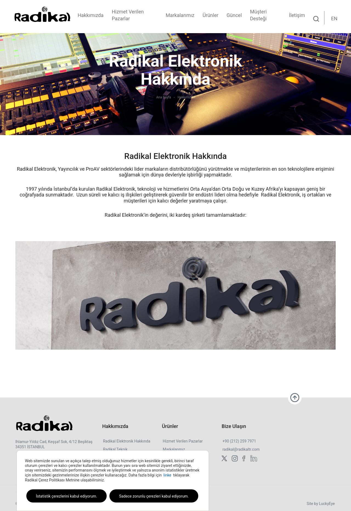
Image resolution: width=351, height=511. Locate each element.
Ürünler (211, 15)
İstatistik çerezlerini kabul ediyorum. (66, 496)
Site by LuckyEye (321, 503)
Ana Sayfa (163, 97)
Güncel (234, 15)
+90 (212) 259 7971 (239, 441)
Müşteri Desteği (258, 15)
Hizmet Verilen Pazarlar (128, 15)
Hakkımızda (90, 15)
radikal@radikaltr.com (240, 449)
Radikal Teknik (115, 449)
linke (167, 475)
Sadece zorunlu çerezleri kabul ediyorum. (154, 496)
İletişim (297, 15)
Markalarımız (180, 15)
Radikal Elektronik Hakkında (126, 441)
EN (334, 18)
